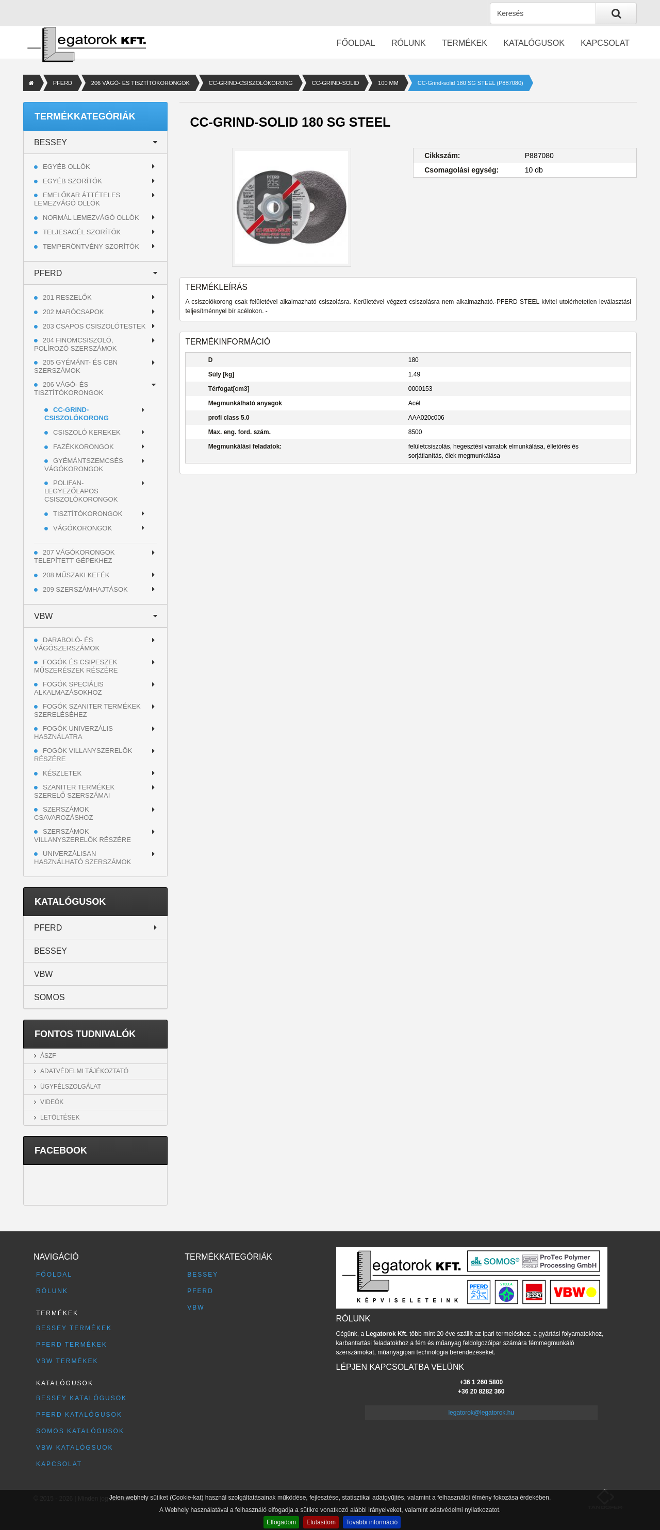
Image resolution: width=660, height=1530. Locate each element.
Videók (51, 1102)
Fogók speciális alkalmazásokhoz (69, 688)
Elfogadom (281, 1522)
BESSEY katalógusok (81, 1398)
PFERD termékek (71, 1344)
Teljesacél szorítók (82, 232)
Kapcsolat (605, 43)
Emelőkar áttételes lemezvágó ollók (77, 199)
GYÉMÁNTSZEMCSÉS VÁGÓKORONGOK (83, 465)
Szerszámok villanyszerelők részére (82, 836)
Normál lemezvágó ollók (91, 217)
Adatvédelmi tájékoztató (84, 1071)
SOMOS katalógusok (80, 1431)
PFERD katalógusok (79, 1414)
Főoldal (356, 43)
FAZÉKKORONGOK (83, 447)
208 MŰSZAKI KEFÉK (76, 575)
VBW (43, 616)
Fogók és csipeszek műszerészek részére (76, 666)
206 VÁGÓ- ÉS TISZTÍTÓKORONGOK (140, 83)
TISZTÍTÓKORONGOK (87, 514)
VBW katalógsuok (74, 1447)
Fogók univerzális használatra (73, 733)
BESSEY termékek (74, 1328)
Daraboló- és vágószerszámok (67, 644)
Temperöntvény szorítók (91, 246)
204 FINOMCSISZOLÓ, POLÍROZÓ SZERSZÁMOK (75, 344)
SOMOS (49, 997)
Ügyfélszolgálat (70, 1086)
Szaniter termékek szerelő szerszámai (74, 791)
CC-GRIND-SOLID (335, 83)
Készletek (62, 773)
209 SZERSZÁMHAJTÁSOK (85, 589)
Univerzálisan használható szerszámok (82, 858)
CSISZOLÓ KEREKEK (87, 432)
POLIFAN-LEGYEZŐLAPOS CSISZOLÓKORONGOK (81, 491)
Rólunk (408, 43)
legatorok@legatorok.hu (481, 1412)
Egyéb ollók (66, 166)
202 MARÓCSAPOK (73, 312)
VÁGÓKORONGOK (82, 528)
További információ (372, 1522)
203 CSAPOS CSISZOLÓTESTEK (94, 326)
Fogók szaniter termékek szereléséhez (87, 710)
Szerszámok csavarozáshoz (63, 813)
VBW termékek (67, 1361)
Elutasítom (321, 1522)
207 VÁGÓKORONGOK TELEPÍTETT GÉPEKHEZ (74, 556)
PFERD (62, 83)
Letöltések (59, 1117)
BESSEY (50, 142)
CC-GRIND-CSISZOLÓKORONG (251, 83)
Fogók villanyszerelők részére (83, 755)
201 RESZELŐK (67, 297)
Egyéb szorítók (72, 181)
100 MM (388, 83)
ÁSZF (48, 1055)
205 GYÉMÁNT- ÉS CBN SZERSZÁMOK (76, 366)
